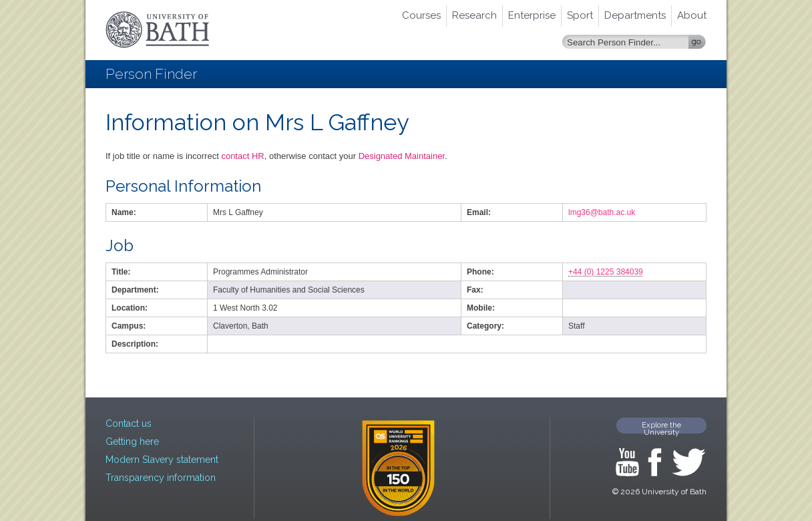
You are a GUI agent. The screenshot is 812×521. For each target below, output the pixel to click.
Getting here (132, 441)
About (691, 15)
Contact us (129, 423)
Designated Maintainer (402, 156)
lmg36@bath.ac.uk (601, 212)
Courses (421, 15)
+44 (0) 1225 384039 (605, 272)
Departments (635, 15)
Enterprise (532, 15)
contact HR (242, 156)
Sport (580, 15)
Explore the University (661, 427)
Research (474, 15)
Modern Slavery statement (162, 459)
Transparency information (161, 477)
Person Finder (151, 73)
